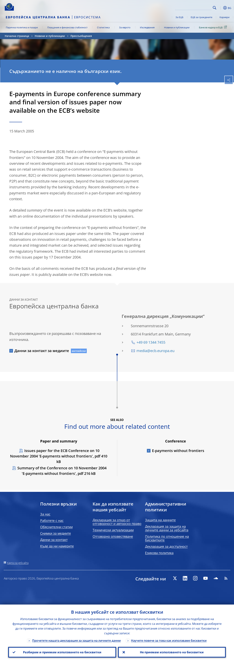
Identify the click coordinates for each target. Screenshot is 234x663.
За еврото (124, 27)
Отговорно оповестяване (113, 536)
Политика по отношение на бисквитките (167, 538)
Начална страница (17, 36)
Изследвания (147, 27)
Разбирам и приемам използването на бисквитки (62, 652)
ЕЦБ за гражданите (201, 17)
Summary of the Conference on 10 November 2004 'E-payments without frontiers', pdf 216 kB (61, 471)
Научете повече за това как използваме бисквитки (169, 641)
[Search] (193, 7)
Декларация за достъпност (166, 546)
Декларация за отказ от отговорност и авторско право (117, 522)
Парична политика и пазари (22, 27)
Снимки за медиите (55, 533)
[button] (220, 8)
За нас (45, 514)
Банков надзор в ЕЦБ (213, 27)
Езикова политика (159, 553)
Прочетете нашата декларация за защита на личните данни (76, 641)
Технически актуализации (113, 530)
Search (215, 8)
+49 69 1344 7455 (150, 342)
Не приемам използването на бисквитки (172, 652)
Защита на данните (160, 520)
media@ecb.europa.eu (155, 350)
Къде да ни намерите (57, 546)
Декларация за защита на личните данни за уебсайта (166, 528)
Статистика (103, 27)
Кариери (224, 17)
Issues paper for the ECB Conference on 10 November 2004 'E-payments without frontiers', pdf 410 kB (58, 456)
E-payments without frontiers (178, 450)
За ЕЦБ (179, 17)
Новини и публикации (176, 27)
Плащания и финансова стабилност (67, 27)
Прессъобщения (81, 36)
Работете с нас (52, 520)
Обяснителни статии (56, 527)
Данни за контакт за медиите (41, 350)
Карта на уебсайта (17, 563)
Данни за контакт (54, 539)
